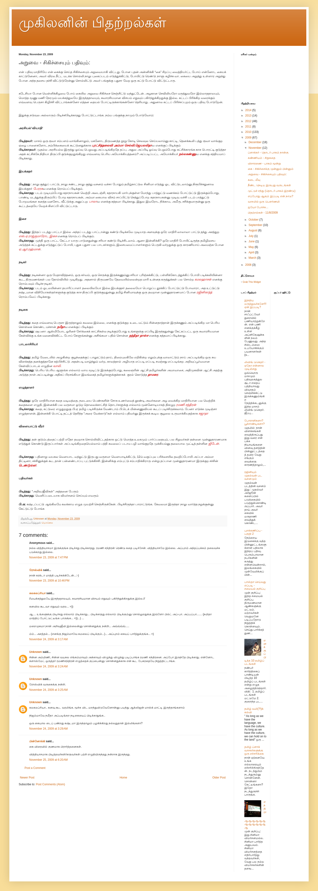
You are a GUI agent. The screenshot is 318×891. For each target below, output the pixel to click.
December (255, 142)
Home (123, 777)
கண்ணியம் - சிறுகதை (261, 158)
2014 (248, 110)
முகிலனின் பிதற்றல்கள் (92, 22)
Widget (257, 282)
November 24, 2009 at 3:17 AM (48, 639)
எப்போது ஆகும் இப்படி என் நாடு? (270, 196)
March (253, 257)
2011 (248, 126)
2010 (248, 132)
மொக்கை (47, 522)
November (255, 147)
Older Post (219, 777)
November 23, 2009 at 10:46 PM (49, 580)
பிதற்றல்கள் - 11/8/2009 (263, 212)
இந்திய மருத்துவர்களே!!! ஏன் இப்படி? (255, 304)
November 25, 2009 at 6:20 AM (48, 759)
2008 (248, 264)
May (252, 247)
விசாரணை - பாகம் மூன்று (264, 163)
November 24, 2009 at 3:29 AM (48, 728)
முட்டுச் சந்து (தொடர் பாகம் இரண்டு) (271, 191)
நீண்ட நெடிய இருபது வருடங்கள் (269, 185)
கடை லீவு (254, 180)
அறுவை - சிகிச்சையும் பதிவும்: (267, 174)
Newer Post (27, 777)
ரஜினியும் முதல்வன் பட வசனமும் (253, 475)
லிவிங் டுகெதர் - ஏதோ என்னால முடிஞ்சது (254, 365)
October (254, 219)
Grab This (248, 282)
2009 (248, 137)
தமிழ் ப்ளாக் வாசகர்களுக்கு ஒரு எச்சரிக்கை (254, 750)
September (256, 225)
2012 (248, 121)
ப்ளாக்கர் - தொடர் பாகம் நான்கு (268, 152)
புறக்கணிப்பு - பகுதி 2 (253, 532)
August (253, 230)
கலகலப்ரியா (37, 593)
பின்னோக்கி (37, 741)
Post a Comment (35, 768)
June (252, 241)
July (251, 236)
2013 (248, 115)
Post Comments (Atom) (50, 784)
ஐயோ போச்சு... (258, 207)
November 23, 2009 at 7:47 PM (48, 557)
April (252, 252)
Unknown (35, 652)
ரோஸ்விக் (35, 570)
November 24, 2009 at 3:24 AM (48, 666)
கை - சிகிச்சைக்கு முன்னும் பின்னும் (270, 169)
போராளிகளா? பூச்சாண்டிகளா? (254, 422)
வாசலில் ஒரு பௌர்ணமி (264, 201)
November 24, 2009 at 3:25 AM (48, 689)
